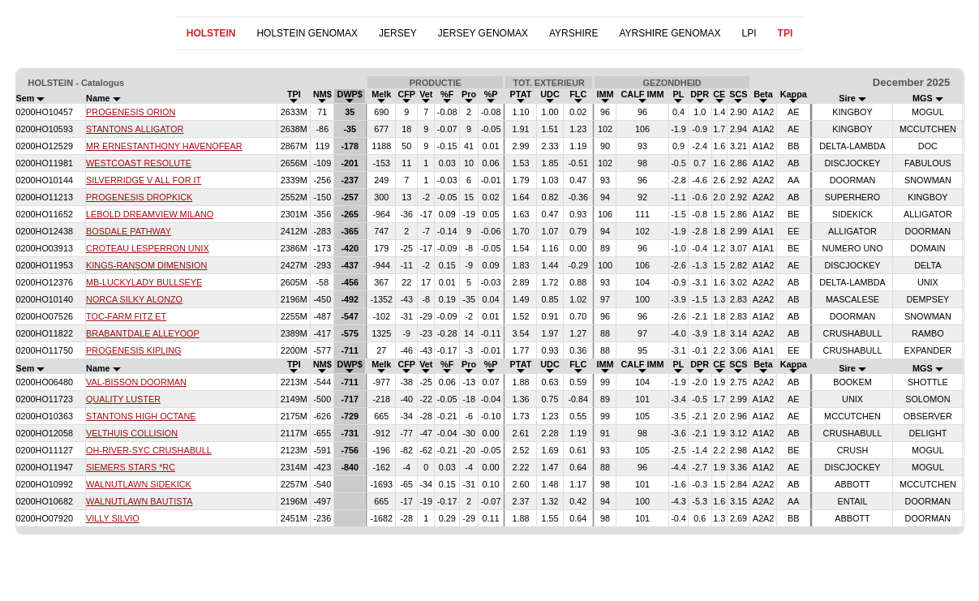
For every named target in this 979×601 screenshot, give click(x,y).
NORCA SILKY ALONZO (134, 299)
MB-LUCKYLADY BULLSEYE (144, 282)
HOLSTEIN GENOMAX (307, 33)
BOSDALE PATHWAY (128, 231)
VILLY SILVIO (113, 518)
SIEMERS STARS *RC (130, 467)
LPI (749, 33)
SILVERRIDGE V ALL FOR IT (143, 180)
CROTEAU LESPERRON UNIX (147, 248)
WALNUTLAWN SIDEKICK (138, 484)
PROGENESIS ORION (130, 112)
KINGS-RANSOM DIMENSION (146, 265)
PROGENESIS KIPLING (133, 350)
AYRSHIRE (573, 33)
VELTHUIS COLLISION (132, 433)
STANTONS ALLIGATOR (134, 129)
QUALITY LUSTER (123, 399)
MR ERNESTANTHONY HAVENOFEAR (164, 146)
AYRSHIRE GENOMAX (669, 33)
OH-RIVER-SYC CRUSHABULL (149, 450)
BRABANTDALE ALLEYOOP (143, 333)
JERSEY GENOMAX (483, 33)
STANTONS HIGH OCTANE (140, 416)
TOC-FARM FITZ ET (126, 316)
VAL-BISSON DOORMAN (136, 382)
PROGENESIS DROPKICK (139, 197)
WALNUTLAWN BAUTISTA (139, 501)
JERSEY (398, 33)
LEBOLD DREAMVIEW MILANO (149, 214)
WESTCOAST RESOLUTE (138, 163)
